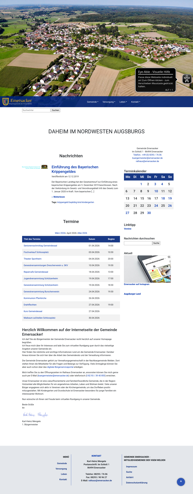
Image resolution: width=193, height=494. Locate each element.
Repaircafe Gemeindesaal (36, 272)
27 (127, 213)
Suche (129, 472)
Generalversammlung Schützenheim (41, 285)
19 (170, 198)
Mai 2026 (82, 233)
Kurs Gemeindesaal (33, 311)
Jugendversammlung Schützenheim (41, 278)
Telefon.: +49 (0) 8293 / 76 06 (147, 155)
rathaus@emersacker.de (147, 161)
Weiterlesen (59, 197)
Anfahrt (129, 477)
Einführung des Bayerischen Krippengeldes (75, 169)
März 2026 (60, 233)
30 (149, 213)
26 (170, 206)
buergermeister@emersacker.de (53, 375)
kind (79, 202)
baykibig (73, 202)
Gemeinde (92, 102)
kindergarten (88, 202)
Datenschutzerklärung (136, 482)
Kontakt (135, 102)
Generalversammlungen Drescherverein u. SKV (46, 265)
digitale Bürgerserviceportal (60, 367)
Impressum (131, 466)
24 (156, 206)
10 (156, 191)
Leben (122, 102)
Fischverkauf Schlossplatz (36, 252)
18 (163, 198)
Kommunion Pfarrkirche (35, 298)
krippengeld (62, 202)
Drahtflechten (30, 304)
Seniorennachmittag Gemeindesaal (40, 245)
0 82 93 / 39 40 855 (95, 375)
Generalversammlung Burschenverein (41, 291)
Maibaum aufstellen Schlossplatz (39, 318)
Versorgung (108, 102)
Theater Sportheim (33, 259)
